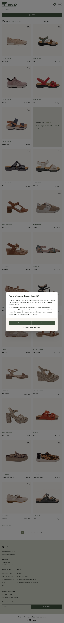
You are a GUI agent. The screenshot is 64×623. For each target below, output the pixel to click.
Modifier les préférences (32, 328)
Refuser (20, 323)
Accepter (44, 323)
